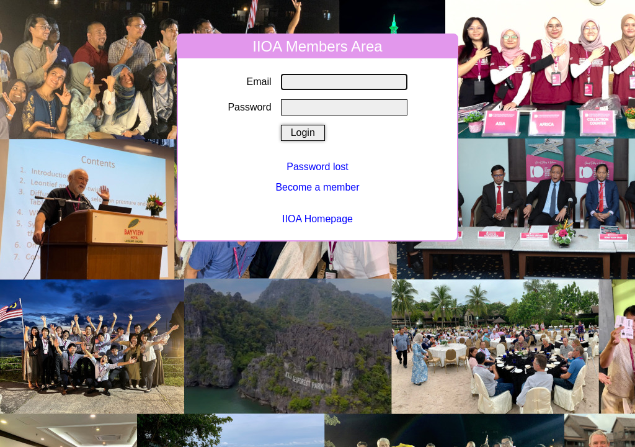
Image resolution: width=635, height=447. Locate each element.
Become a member (317, 187)
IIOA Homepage (317, 219)
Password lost (317, 166)
